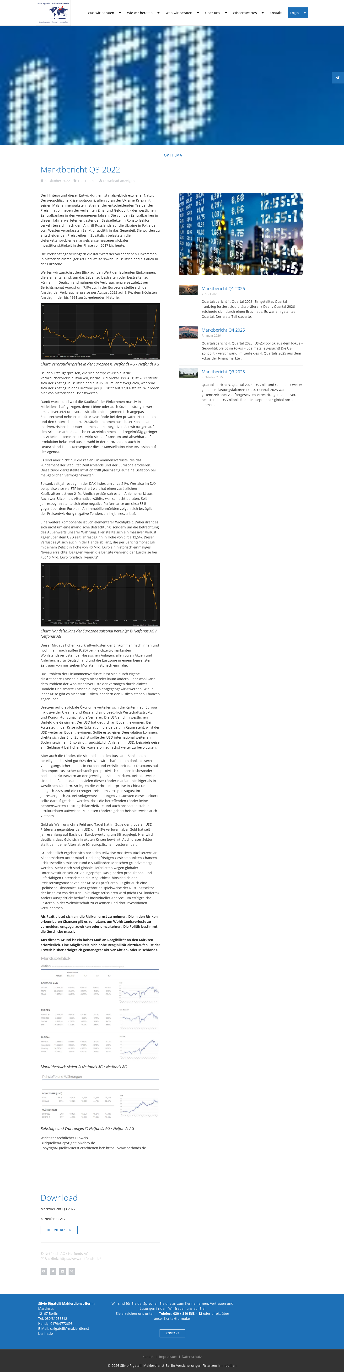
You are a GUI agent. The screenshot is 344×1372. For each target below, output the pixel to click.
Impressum (168, 1356)
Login (298, 13)
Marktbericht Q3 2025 (223, 372)
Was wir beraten (104, 13)
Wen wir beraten (182, 13)
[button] (44, 1271)
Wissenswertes (248, 13)
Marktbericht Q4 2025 (223, 330)
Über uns (216, 13)
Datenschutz (192, 1356)
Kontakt (276, 12)
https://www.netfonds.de (126, 1148)
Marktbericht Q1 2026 (223, 288)
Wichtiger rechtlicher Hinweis (64, 1138)
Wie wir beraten (143, 13)
